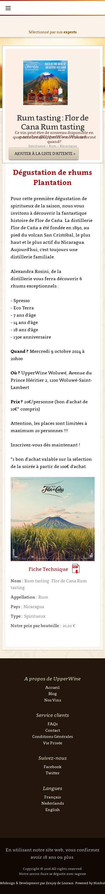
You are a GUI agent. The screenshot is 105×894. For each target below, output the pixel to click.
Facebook (53, 766)
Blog (52, 693)
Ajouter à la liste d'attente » (45, 153)
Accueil (52, 687)
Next (100, 26)
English (52, 809)
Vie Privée (52, 742)
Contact (52, 730)
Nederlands (52, 803)
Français (52, 797)
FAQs (53, 723)
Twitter (53, 772)
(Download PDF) (76, 569)
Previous (6, 26)
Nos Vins (52, 700)
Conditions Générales (52, 736)
